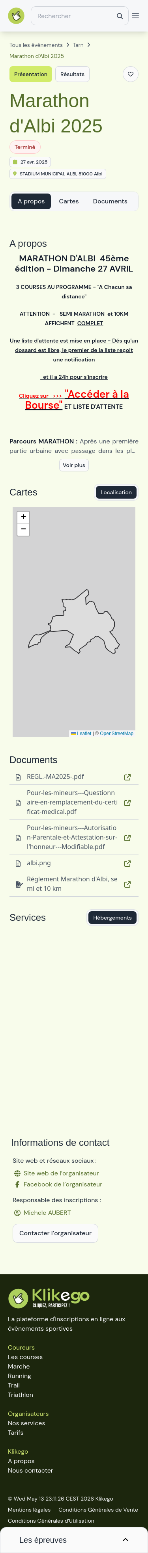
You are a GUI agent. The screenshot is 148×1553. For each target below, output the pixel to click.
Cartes (69, 201)
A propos (31, 201)
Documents (110, 201)
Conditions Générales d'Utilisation (51, 1520)
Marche (19, 1366)
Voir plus (74, 465)
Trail (14, 1385)
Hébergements (112, 917)
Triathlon (20, 1395)
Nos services (26, 1423)
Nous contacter (30, 1470)
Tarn (78, 44)
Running (19, 1376)
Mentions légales (29, 1509)
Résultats (72, 74)
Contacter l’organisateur (55, 1233)
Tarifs (15, 1432)
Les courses (25, 1357)
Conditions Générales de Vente (98, 1509)
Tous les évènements (36, 44)
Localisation (116, 492)
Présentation (30, 74)
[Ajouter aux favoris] (131, 74)
